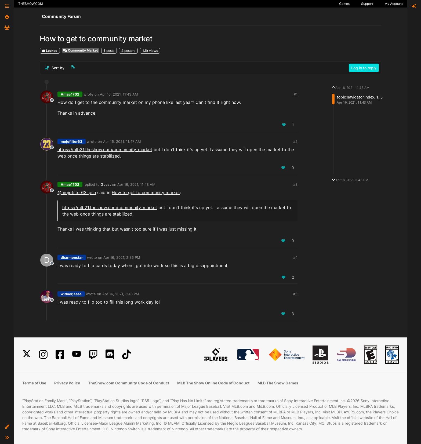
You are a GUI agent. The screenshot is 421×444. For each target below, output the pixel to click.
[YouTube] (76, 354)
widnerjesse (71, 294)
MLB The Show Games (277, 383)
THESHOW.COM (30, 4)
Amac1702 (70, 94)
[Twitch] (93, 354)
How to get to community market (146, 192)
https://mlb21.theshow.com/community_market (104, 149)
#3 (295, 184)
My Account (393, 4)
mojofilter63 (71, 141)
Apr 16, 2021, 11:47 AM (122, 141)
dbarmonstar (72, 257)
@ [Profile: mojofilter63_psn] (76, 192)
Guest (106, 184)
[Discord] (110, 354)
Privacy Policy (67, 383)
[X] (26, 354)
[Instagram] (43, 354)
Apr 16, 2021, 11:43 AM (119, 94)
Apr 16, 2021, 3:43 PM (120, 294)
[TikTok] (126, 354)
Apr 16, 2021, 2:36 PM (121, 257)
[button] (7, 427)
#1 (295, 94)
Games (344, 4)
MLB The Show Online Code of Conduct (213, 383)
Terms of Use (34, 383)
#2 (295, 141)
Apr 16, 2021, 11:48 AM (136, 184)
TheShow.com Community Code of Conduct (128, 383)
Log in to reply (363, 67)
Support (367, 4)
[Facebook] (60, 354)
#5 (295, 294)
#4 (295, 257)
